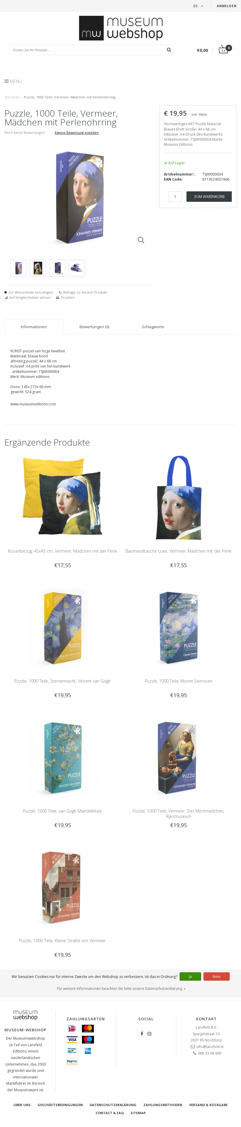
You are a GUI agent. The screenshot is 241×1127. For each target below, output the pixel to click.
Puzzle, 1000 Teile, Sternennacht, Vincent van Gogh (62, 681)
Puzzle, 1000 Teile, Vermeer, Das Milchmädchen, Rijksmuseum (178, 813)
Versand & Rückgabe (208, 1105)
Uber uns (22, 1105)
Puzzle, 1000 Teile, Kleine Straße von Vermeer (62, 940)
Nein (216, 976)
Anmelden (227, 6)
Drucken (67, 297)
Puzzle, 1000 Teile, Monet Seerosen (178, 681)
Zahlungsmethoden (162, 1105)
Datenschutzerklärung (113, 1105)
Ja (190, 976)
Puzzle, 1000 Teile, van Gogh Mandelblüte (62, 811)
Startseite (12, 97)
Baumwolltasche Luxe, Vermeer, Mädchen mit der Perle (178, 551)
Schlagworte (153, 326)
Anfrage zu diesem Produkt (85, 292)
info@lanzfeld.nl (209, 1046)
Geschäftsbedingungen (60, 1105)
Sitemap (138, 1113)
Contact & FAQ (110, 1113)
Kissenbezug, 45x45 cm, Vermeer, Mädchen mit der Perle (62, 551)
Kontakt (206, 1018)
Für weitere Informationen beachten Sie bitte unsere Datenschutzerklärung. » (121, 988)
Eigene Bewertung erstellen (77, 132)
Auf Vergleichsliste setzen (29, 297)
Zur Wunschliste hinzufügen (30, 292)
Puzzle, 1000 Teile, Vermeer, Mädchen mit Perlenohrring (69, 97)
